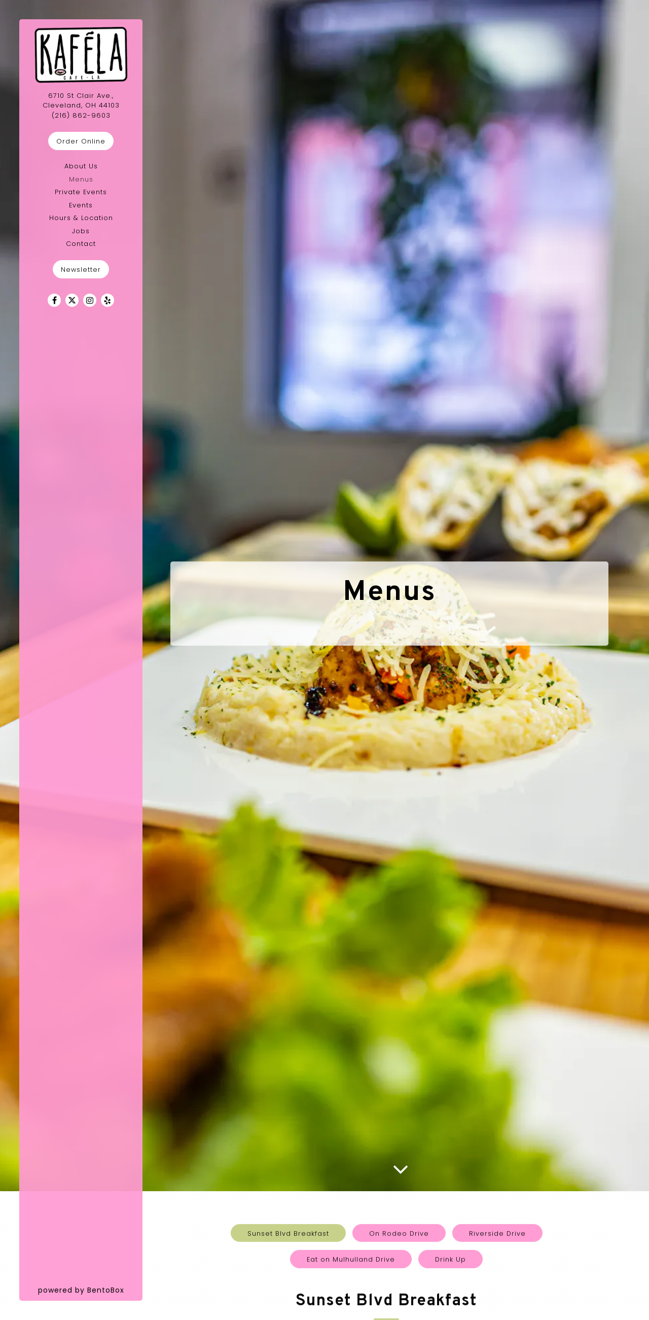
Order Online (80, 141)
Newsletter (81, 269)
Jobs (81, 231)
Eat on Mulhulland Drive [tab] (351, 1174)
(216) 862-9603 (81, 115)
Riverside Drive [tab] (497, 1148)
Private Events (81, 192)
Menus (81, 179)
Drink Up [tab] (450, 1174)
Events (81, 205)
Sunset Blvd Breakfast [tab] (288, 1148)
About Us (81, 166)
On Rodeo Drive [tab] (399, 1148)
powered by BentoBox (90, 1290)
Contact (81, 243)
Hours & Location (81, 217)
